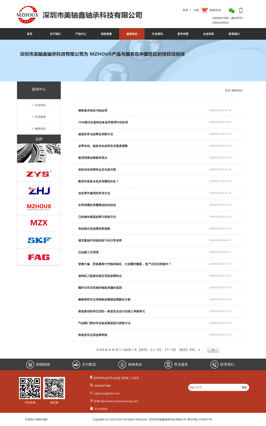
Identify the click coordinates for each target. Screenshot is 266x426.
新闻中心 (39, 89)
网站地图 (42, 419)
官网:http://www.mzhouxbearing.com (116, 401)
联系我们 (234, 33)
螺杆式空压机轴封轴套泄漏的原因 (100, 287)
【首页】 (143, 349)
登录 (185, 10)
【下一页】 (170, 349)
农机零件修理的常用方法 (94, 193)
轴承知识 (131, 33)
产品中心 (80, 33)
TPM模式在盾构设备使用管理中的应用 (103, 122)
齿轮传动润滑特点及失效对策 (97, 169)
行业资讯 (157, 33)
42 (113, 349)
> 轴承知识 (39, 128)
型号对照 (183, 33)
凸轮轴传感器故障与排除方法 (97, 216)
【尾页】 (183, 349)
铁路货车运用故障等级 (92, 335)
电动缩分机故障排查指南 (94, 228)
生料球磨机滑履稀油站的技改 (97, 205)
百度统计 (30, 419)
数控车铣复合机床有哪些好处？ (98, 181)
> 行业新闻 (39, 116)
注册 (196, 10)
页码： (204, 349)
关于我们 (55, 33)
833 (102, 349)
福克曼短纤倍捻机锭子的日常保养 (100, 240)
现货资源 (106, 33)
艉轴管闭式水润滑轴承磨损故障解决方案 (104, 299)
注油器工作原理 (88, 252)
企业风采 (208, 33)
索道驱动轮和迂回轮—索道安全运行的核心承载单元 (111, 311)
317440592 (101, 409)
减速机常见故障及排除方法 (95, 134)
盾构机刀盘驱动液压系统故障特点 (100, 275)
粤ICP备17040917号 (199, 419)
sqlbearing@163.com (107, 393)
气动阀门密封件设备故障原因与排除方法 (104, 323)
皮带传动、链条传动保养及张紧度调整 (103, 146)
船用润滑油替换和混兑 (92, 157)
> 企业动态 (39, 104)
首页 (29, 33)
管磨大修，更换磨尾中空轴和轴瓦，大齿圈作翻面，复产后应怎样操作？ (124, 264)
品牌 (38, 139)
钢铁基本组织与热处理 (92, 110)
